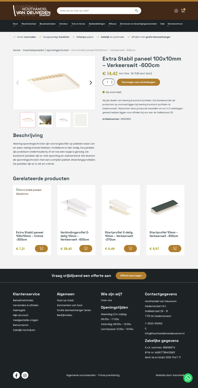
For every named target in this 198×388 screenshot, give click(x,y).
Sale (162, 23)
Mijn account (20, 315)
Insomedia (179, 375)
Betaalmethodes (23, 300)
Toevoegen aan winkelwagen (138, 82)
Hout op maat (65, 300)
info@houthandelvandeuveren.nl (164, 333)
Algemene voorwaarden (81, 375)
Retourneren (20, 325)
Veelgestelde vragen (25, 320)
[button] (41, 248)
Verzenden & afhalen (26, 305)
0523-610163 (155, 323)
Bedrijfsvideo (64, 315)
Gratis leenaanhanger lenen (74, 310)
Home (16, 50)
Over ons (106, 300)
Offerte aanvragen (131, 275)
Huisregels (19, 310)
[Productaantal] (108, 82)
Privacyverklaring (108, 375)
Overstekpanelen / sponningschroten (46, 50)
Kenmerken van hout (69, 305)
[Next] (90, 82)
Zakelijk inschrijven (24, 330)
